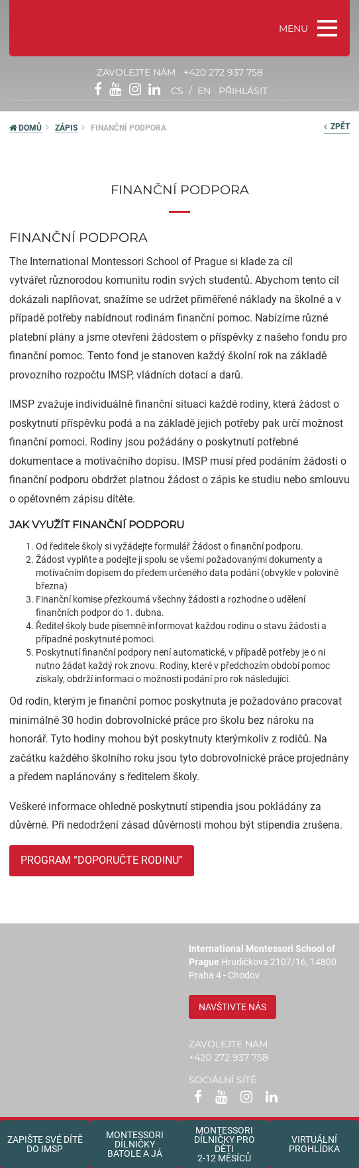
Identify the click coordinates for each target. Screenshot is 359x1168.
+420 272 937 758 (223, 72)
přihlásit (243, 91)
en (204, 91)
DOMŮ (25, 128)
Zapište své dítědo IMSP (45, 1144)
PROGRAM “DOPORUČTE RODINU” (102, 860)
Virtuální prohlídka (314, 1144)
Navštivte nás (232, 1007)
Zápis (66, 128)
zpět (337, 126)
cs (177, 91)
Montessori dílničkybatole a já (135, 1144)
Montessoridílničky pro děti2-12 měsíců (224, 1144)
